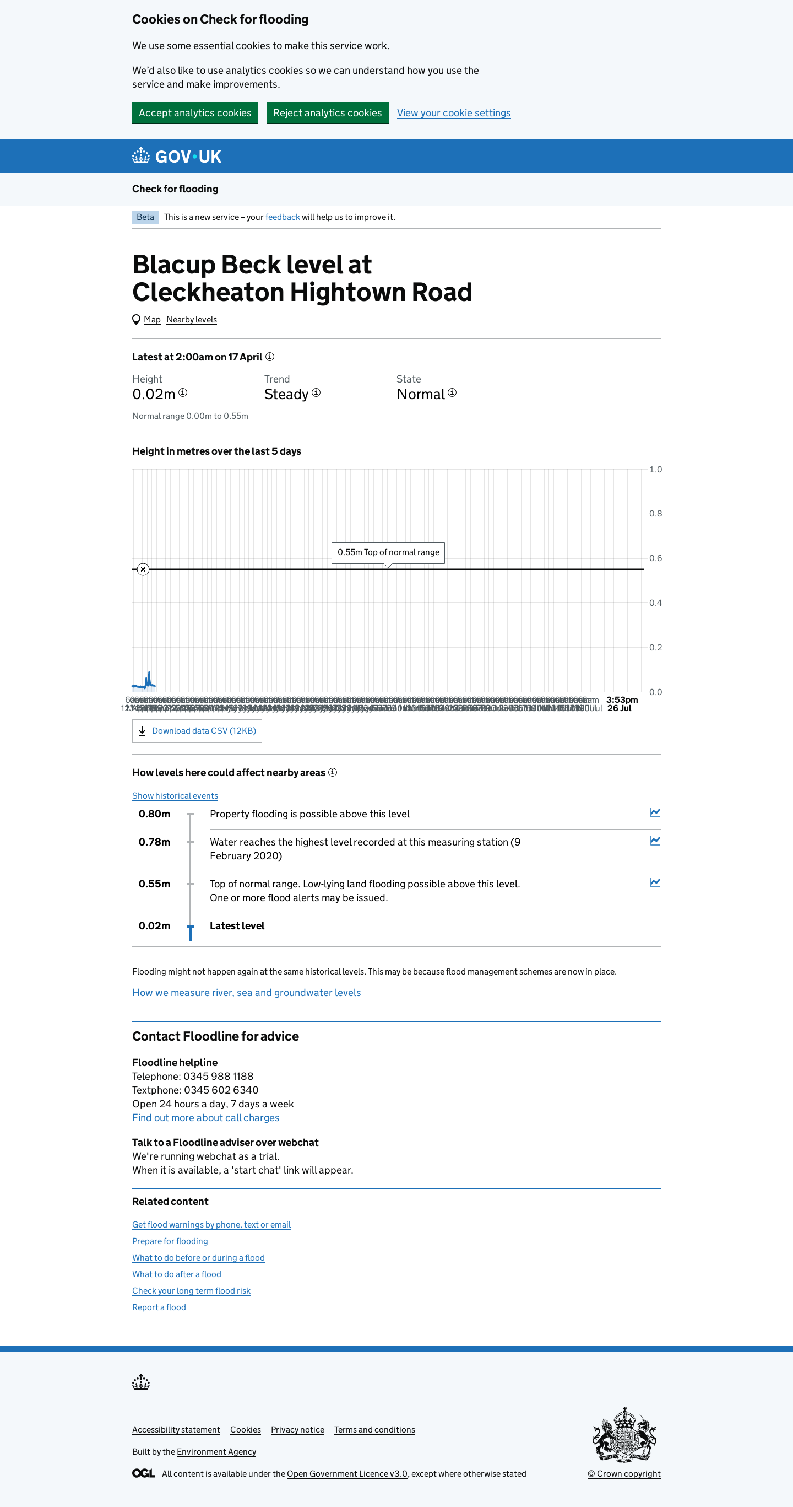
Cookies (245, 1429)
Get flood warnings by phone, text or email (211, 1224)
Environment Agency (216, 1451)
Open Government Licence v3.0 (347, 1473)
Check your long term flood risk (191, 1290)
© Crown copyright (624, 1473)
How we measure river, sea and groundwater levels (246, 992)
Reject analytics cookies (327, 112)
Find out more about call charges (206, 1117)
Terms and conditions (374, 1429)
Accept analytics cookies (195, 112)
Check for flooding (175, 188)
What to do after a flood (176, 1274)
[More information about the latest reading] (270, 356)
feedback (282, 217)
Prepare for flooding (170, 1241)
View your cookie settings (454, 112)
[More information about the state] (452, 392)
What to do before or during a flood (198, 1257)
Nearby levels (191, 319)
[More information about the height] (183, 392)
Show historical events (175, 795)
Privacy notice (297, 1429)
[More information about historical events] (332, 772)
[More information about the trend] (316, 392)
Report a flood (159, 1307)
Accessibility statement (176, 1429)
